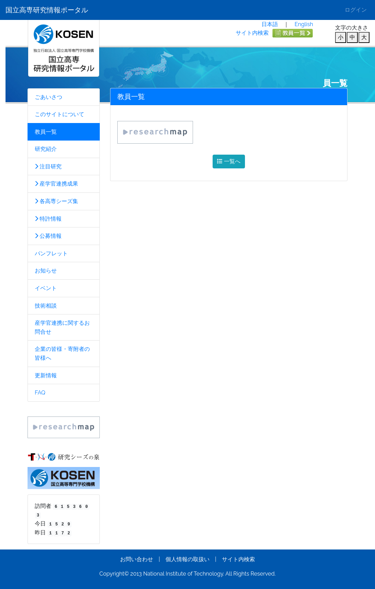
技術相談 (46, 305)
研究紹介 (46, 149)
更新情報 (46, 375)
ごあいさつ (48, 97)
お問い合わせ (136, 559)
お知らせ (46, 270)
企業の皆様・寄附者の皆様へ (62, 353)
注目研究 (48, 166)
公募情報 (48, 236)
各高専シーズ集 (56, 201)
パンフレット (51, 253)
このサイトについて (59, 114)
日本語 (269, 24)
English (303, 24)
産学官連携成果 (56, 183)
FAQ (40, 392)
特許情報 (48, 218)
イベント (46, 288)
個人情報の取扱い (187, 559)
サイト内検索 (252, 33)
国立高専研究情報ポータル (47, 10)
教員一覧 (46, 132)
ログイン (356, 10)
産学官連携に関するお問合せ (62, 327)
